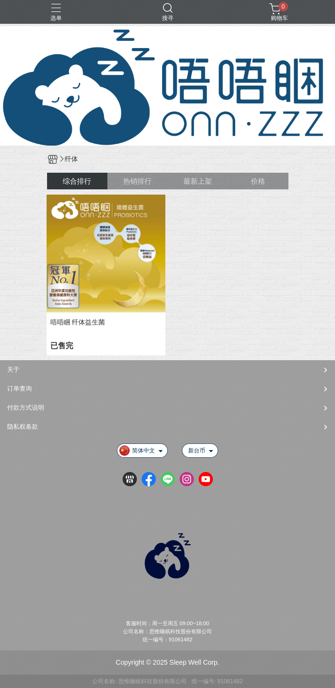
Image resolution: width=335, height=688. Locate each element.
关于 (13, 369)
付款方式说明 (25, 407)
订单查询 (19, 388)
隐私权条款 (22, 426)
